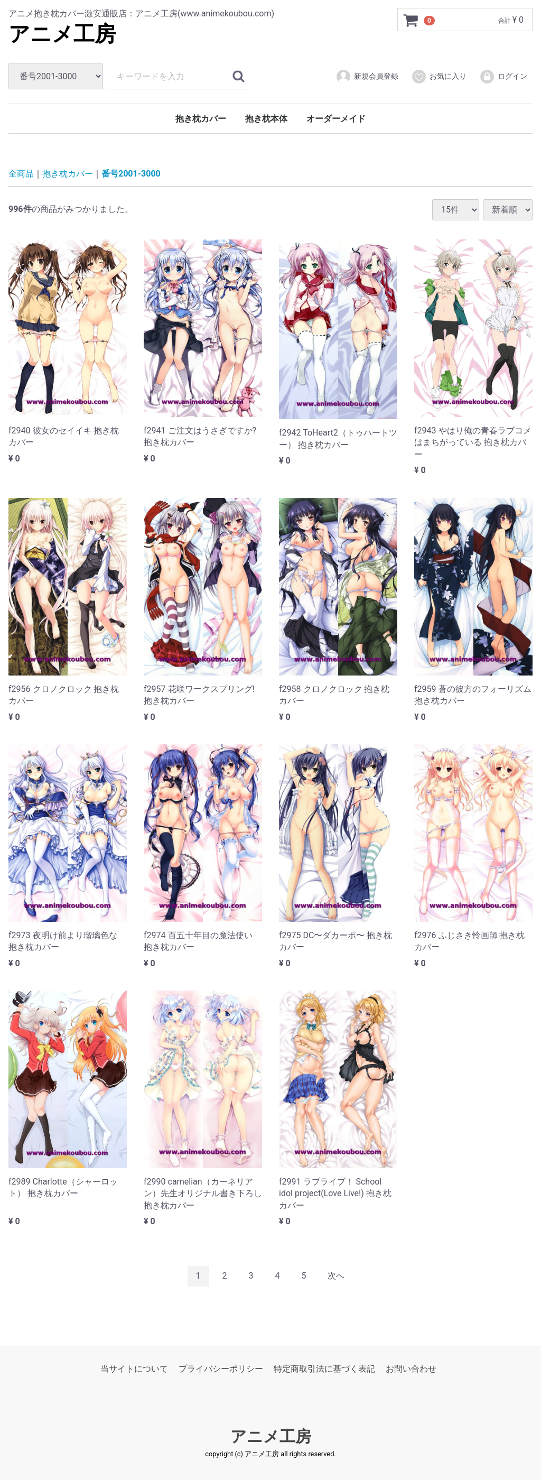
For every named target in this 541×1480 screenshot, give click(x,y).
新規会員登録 (366, 77)
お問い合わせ (411, 1368)
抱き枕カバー (200, 119)
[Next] (336, 1276)
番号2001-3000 (131, 174)
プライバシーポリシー (221, 1368)
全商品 (21, 174)
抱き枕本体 (266, 119)
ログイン (503, 77)
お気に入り (439, 77)
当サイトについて (134, 1368)
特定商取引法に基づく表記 (324, 1368)
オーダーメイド (336, 119)
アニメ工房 (62, 34)
